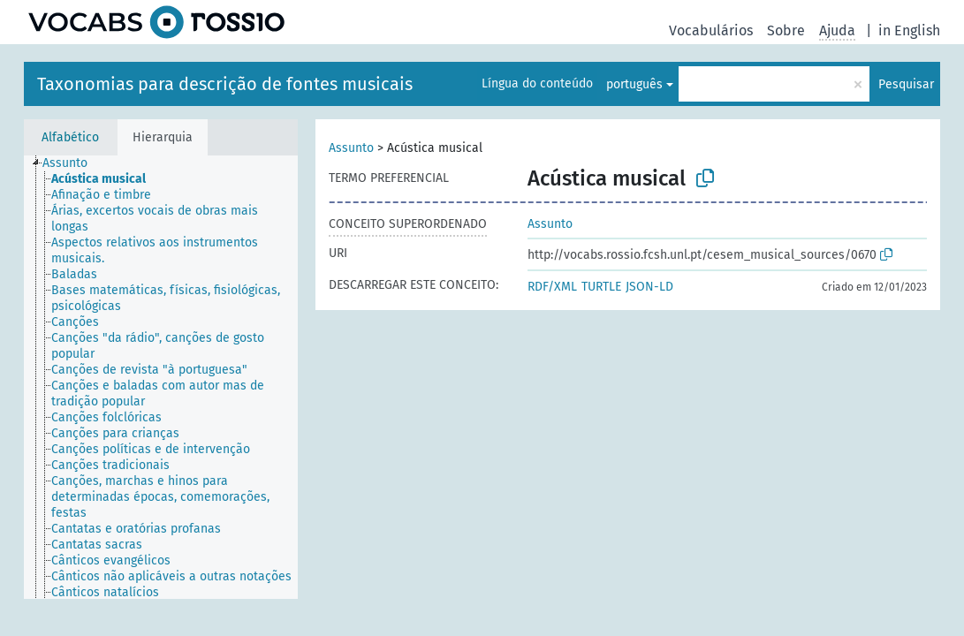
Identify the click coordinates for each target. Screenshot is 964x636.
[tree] (161, 377)
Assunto (351, 147)
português (634, 84)
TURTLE (601, 286)
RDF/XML (552, 286)
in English (909, 30)
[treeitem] (72, 163)
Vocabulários (711, 30)
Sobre (786, 30)
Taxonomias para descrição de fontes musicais (225, 84)
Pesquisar (906, 84)
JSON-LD (649, 286)
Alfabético (70, 137)
